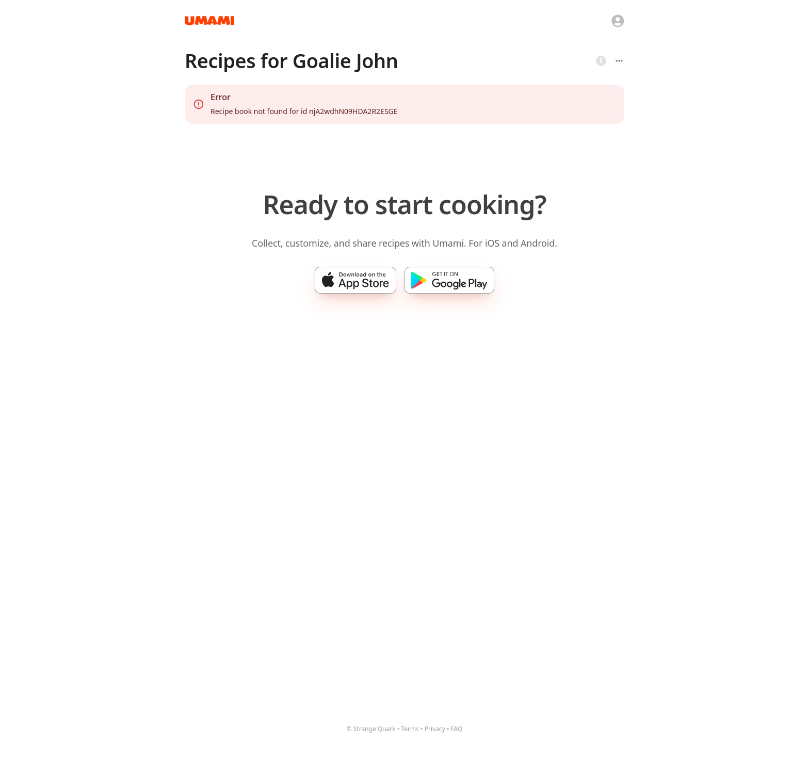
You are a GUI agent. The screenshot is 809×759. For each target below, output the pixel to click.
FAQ (457, 728)
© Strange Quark (371, 728)
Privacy (435, 728)
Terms (410, 728)
